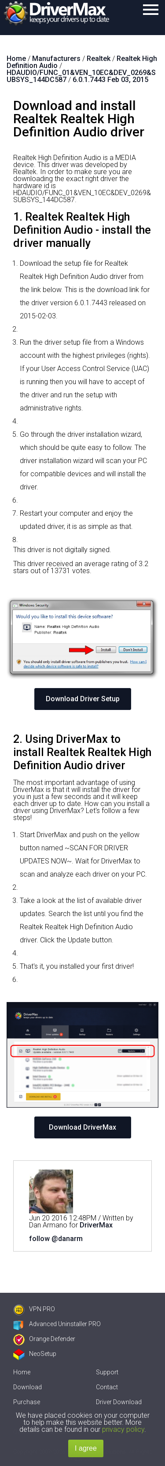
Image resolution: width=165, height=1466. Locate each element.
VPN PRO (34, 1309)
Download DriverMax (82, 1127)
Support (107, 1372)
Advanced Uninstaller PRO (57, 1324)
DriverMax (96, 1225)
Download (27, 1387)
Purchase (26, 1402)
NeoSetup (34, 1354)
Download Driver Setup (83, 699)
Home (21, 1372)
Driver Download (119, 1402)
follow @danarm (56, 1238)
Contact (107, 1387)
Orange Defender (44, 1339)
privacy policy (123, 1429)
